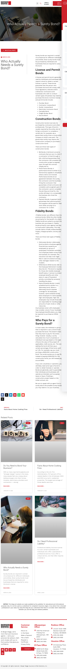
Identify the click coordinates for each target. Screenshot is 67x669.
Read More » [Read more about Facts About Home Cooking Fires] (40, 486)
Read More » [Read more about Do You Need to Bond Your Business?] (6, 486)
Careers (29, 649)
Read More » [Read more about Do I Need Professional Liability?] (40, 561)
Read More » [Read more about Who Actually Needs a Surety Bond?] (6, 588)
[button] (37, 3)
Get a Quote (61, 3)
